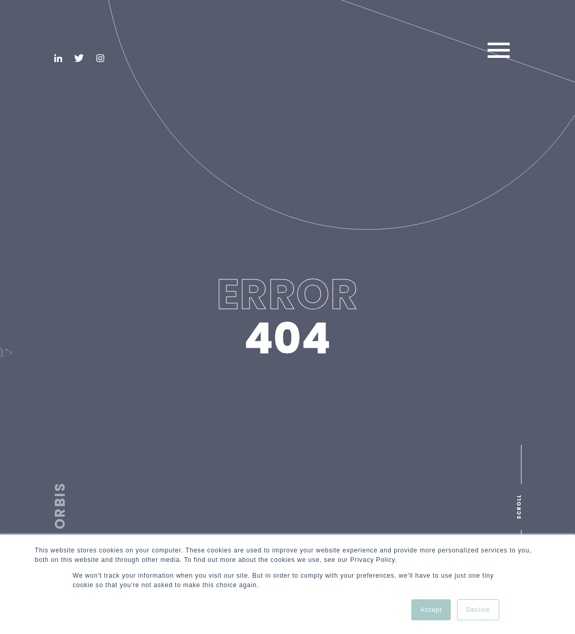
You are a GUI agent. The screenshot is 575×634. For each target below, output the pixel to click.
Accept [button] (431, 609)
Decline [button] (478, 609)
